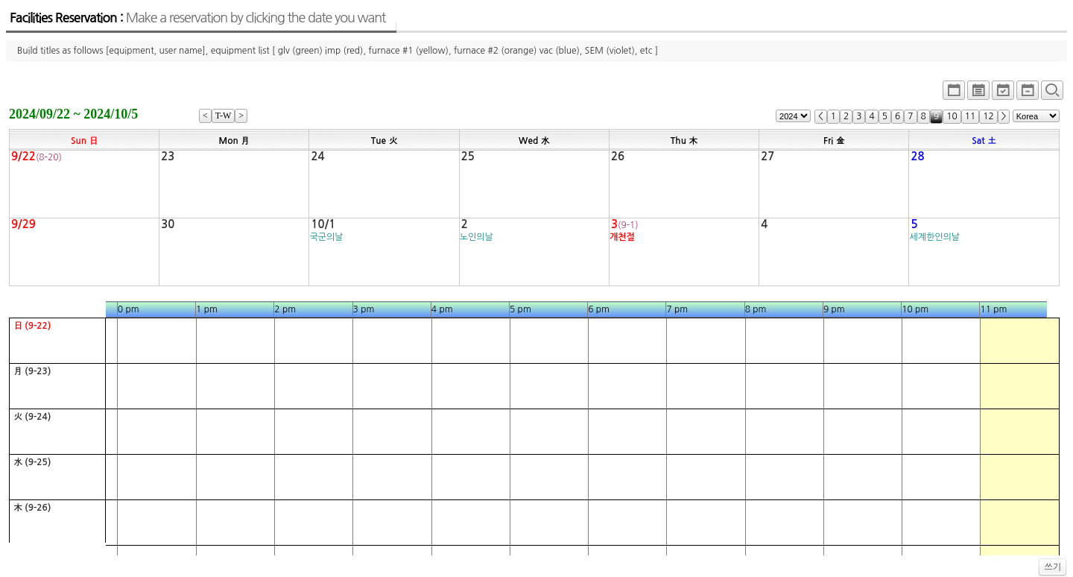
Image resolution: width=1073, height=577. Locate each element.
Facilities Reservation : (197, 18)
